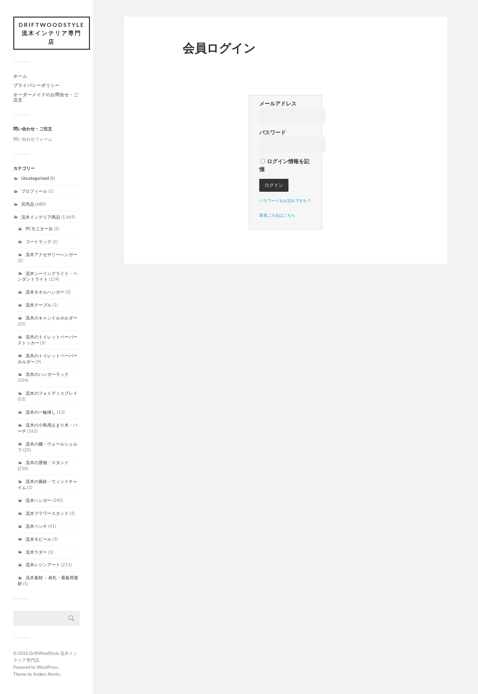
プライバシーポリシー (36, 85)
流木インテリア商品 (40, 217)
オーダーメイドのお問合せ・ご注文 (45, 97)
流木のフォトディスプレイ (51, 393)
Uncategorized (35, 178)
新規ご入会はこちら (277, 215)
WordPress (47, 667)
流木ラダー (36, 552)
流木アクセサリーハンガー (51, 254)
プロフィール (34, 191)
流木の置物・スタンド (47, 462)
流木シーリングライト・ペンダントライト (47, 276)
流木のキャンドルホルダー (51, 317)
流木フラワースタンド (47, 513)
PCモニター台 (39, 228)
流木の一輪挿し (41, 412)
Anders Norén (46, 674)
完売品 (27, 204)
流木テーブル (38, 305)
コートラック (38, 241)
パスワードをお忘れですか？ (285, 200)
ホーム (20, 76)
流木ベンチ (36, 526)
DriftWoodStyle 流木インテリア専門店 (52, 33)
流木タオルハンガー (45, 292)
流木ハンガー (38, 500)
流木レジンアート (43, 565)
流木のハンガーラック (47, 374)
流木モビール (38, 539)
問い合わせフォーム (32, 139)
